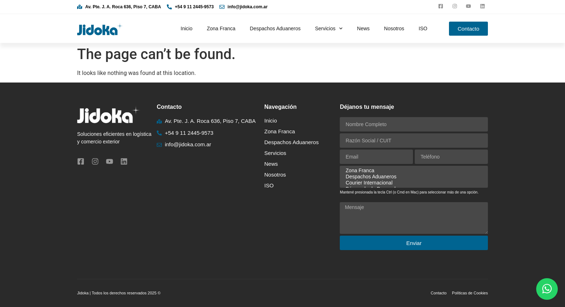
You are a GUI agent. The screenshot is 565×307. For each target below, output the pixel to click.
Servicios (329, 28)
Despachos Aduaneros (275, 28)
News (363, 28)
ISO (423, 28)
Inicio (186, 28)
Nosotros (394, 28)
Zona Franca (221, 28)
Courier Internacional (413, 183)
